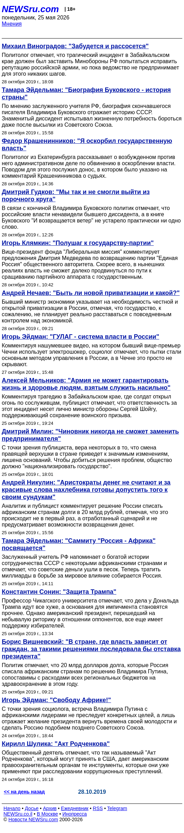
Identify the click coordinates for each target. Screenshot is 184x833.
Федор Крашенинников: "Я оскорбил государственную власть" (87, 144)
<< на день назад (24, 791)
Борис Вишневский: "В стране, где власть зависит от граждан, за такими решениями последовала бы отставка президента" (91, 649)
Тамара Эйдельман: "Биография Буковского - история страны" (86, 93)
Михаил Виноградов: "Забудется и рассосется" (75, 46)
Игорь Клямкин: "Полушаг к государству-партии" (78, 242)
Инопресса (74, 814)
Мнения (12, 24)
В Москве (47, 814)
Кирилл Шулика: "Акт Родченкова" (56, 743)
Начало (11, 808)
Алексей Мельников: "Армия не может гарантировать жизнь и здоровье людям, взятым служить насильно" (86, 384)
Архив (50, 808)
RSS (98, 808)
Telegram (117, 808)
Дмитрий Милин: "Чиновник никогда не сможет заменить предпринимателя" (90, 435)
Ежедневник (75, 808)
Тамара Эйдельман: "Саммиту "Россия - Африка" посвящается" (79, 544)
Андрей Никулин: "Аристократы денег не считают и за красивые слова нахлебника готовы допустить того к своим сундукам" (86, 489)
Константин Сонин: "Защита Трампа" (59, 591)
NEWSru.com (30, 9)
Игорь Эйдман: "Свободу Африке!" (56, 700)
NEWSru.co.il (17, 814)
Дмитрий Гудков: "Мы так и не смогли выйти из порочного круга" (76, 195)
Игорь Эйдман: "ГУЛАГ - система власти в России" (80, 336)
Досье (32, 808)
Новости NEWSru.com (33, 819)
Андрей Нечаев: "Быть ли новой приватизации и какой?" (90, 292)
